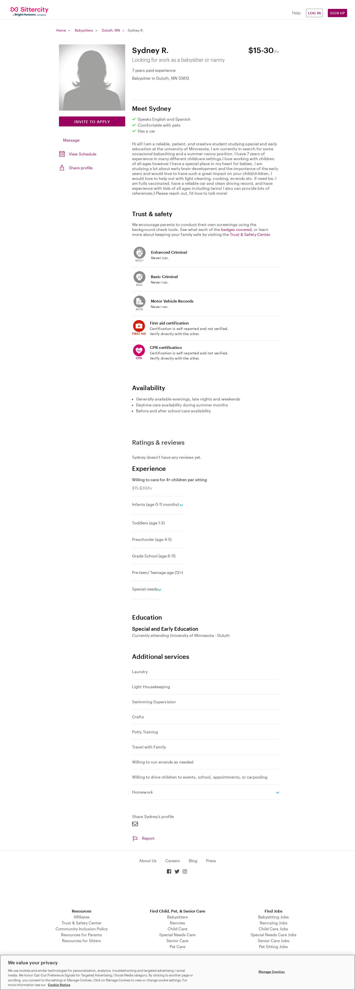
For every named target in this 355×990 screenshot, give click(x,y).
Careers (172, 860)
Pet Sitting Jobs (273, 946)
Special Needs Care (177, 934)
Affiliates (82, 916)
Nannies (177, 922)
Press (211, 860)
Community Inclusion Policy (82, 928)
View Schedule (82, 154)
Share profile (81, 167)
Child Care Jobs (273, 928)
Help (296, 12)
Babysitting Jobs (273, 916)
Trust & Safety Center (250, 234)
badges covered (236, 229)
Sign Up (337, 13)
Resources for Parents (81, 934)
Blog (193, 860)
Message (71, 140)
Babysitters (84, 30)
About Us (148, 860)
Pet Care (177, 946)
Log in (314, 13)
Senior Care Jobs (273, 940)
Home (61, 30)
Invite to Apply (92, 121)
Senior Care (177, 940)
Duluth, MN (111, 30)
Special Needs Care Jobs (273, 934)
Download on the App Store (177, 892)
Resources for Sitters (81, 940)
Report (143, 838)
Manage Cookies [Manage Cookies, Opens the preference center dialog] (271, 972)
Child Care (177, 928)
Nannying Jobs (273, 922)
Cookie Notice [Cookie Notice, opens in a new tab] (59, 985)
